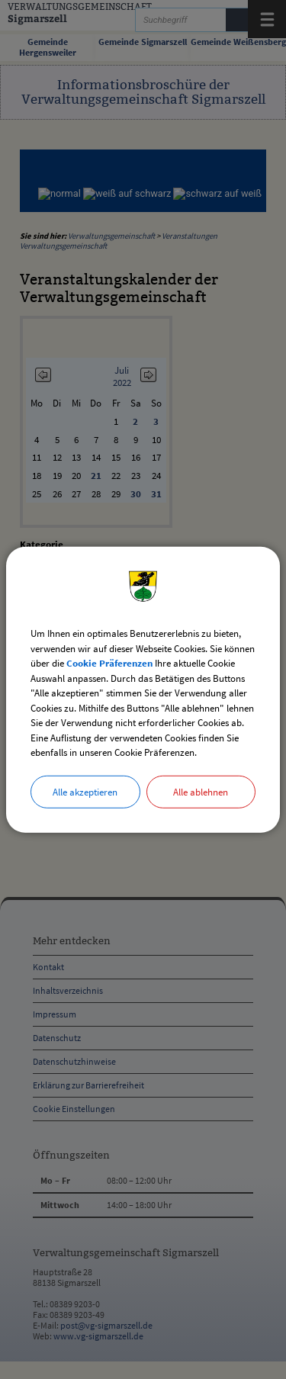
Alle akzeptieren (85, 791)
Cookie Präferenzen (109, 663)
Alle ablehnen (200, 791)
